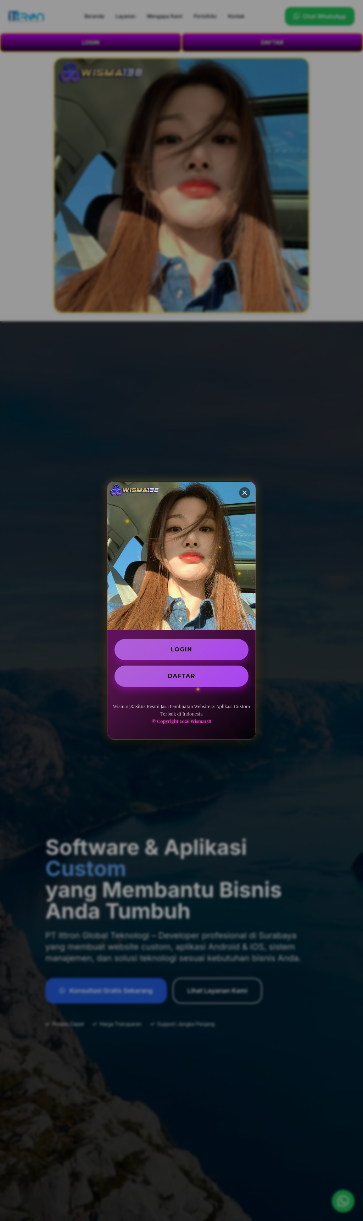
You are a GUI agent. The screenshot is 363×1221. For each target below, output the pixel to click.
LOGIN (181, 649)
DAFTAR (181, 676)
